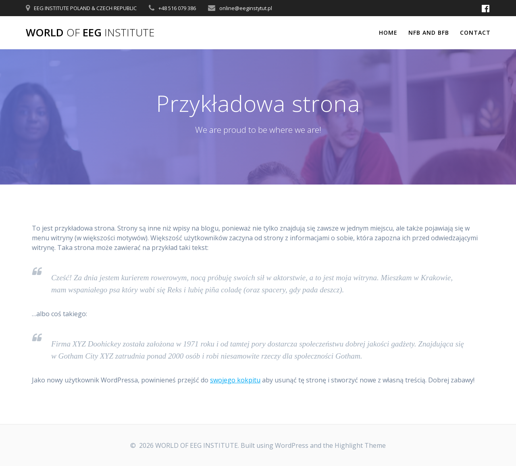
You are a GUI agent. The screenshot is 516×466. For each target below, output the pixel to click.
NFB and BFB (428, 32)
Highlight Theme (360, 445)
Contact (475, 32)
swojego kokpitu (235, 380)
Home (388, 32)
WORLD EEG (90, 32)
